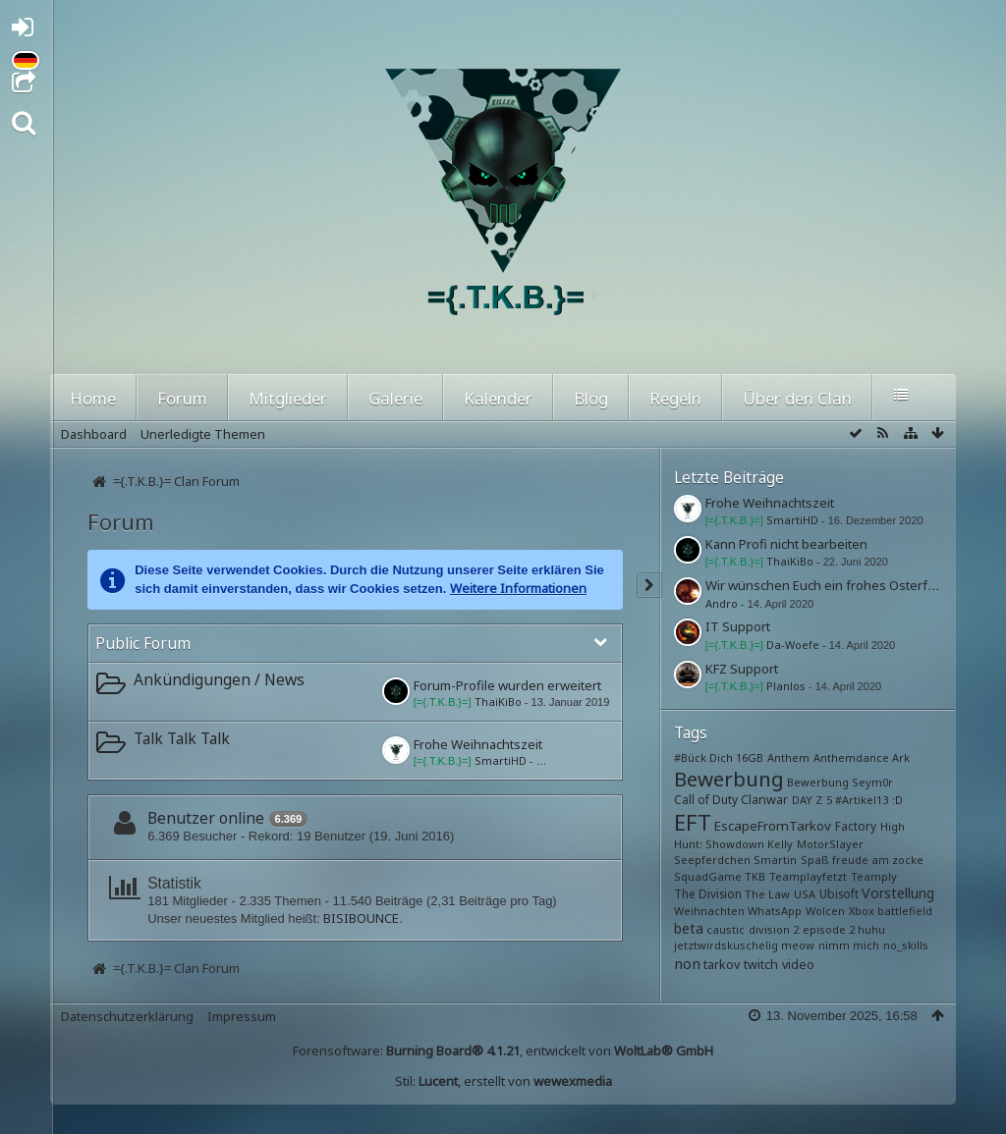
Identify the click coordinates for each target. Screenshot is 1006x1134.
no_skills (905, 945)
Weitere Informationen (518, 588)
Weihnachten (709, 910)
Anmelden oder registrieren (28, 31)
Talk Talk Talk (182, 738)
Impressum (241, 1016)
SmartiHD (501, 760)
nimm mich (848, 945)
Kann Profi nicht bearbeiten (786, 544)
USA (804, 894)
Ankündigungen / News (219, 679)
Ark (901, 757)
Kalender (498, 398)
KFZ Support (741, 668)
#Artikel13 (861, 799)
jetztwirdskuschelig (726, 945)
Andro (721, 603)
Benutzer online (205, 818)
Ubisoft (839, 893)
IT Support (737, 626)
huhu (871, 929)
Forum (182, 398)
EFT (692, 822)
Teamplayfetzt (808, 876)
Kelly (780, 844)
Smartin (775, 859)
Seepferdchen (712, 859)
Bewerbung (729, 778)
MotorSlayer (830, 844)
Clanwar (764, 799)
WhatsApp (775, 910)
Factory (855, 826)
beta (688, 928)
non (687, 963)
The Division (708, 893)
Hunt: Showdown (719, 844)
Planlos (786, 685)
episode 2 (829, 929)
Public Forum (143, 643)
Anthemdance (851, 757)
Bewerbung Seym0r (840, 782)
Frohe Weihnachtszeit (478, 744)
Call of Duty (706, 799)
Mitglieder (288, 398)
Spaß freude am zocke (862, 859)
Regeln (675, 398)
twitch (761, 964)
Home (93, 398)
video (798, 964)
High (892, 826)
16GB (749, 757)
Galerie (395, 398)
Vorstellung (898, 893)
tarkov (721, 964)
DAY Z (807, 799)
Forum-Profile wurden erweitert (507, 685)
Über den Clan (797, 398)
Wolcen (825, 910)
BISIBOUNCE (361, 918)
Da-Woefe (792, 644)
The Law (767, 894)
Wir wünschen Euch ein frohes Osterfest (825, 585)
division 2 (774, 929)
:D (897, 799)
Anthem (788, 757)
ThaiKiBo (498, 701)
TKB (755, 876)
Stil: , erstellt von (503, 1081)
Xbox (861, 910)
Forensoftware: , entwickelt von (503, 1050)
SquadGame (708, 876)
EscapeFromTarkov (772, 826)
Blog (591, 398)
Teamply (874, 876)
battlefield (904, 910)
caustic (725, 929)
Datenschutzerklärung (127, 1016)
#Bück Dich (703, 757)
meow (797, 945)
